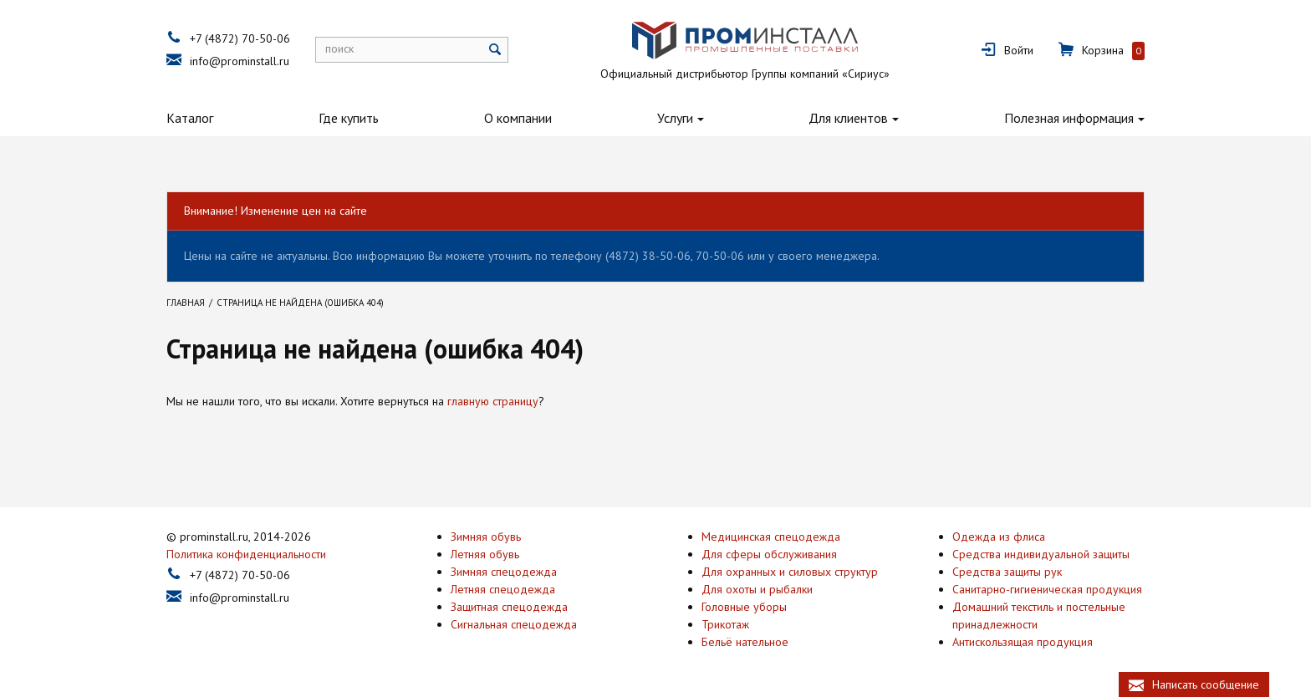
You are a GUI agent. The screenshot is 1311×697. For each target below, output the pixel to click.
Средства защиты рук (1007, 571)
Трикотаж (725, 624)
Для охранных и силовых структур (789, 571)
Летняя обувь (485, 554)
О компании (518, 117)
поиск (339, 48)
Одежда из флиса (998, 536)
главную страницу (492, 401)
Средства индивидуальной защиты (1041, 554)
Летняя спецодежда (503, 589)
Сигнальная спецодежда (514, 624)
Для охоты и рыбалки (757, 589)
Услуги (675, 117)
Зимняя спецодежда (504, 571)
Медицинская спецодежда (770, 536)
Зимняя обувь (486, 536)
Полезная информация (1069, 117)
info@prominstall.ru (239, 61)
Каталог (189, 117)
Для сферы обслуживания (769, 554)
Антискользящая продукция (1022, 641)
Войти (1018, 50)
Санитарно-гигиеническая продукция (1047, 589)
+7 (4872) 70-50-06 (240, 38)
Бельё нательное (744, 641)
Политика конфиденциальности (246, 554)
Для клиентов (848, 117)
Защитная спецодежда (509, 606)
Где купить (349, 117)
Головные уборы (744, 606)
